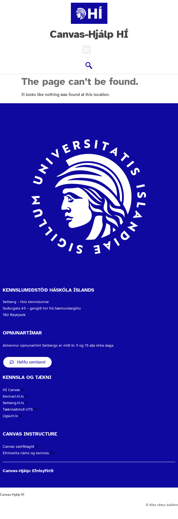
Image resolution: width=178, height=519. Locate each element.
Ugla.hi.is (12, 416)
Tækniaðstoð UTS (20, 409)
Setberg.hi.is (15, 403)
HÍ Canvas (13, 390)
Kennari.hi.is (15, 396)
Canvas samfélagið (20, 446)
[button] (86, 49)
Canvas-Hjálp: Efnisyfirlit (28, 470)
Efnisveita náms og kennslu (28, 453)
